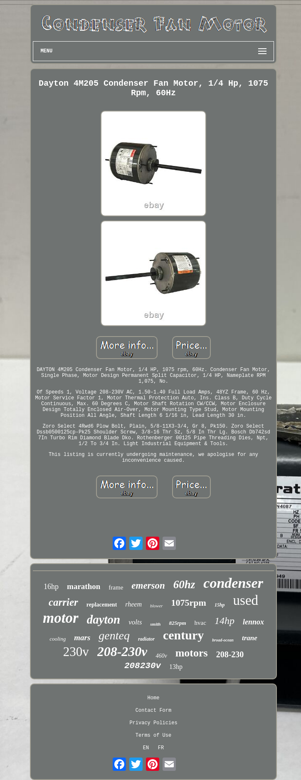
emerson (148, 585)
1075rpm (188, 602)
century (183, 635)
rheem (133, 604)
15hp (220, 605)
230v (76, 651)
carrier (63, 602)
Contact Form (153, 710)
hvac (200, 622)
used (246, 600)
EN (146, 748)
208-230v (122, 651)
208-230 (230, 654)
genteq (114, 635)
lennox (253, 622)
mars (82, 637)
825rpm (177, 623)
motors (191, 653)
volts (135, 622)
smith (155, 624)
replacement (101, 605)
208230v (142, 666)
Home (154, 698)
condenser (233, 583)
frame (116, 587)
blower (156, 605)
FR (161, 748)
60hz (184, 584)
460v (161, 656)
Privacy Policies (153, 723)
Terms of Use (153, 735)
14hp (224, 620)
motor (61, 618)
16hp (51, 586)
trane (249, 638)
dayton (104, 619)
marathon (83, 586)
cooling (57, 639)
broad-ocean (223, 640)
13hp (176, 666)
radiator (146, 639)
